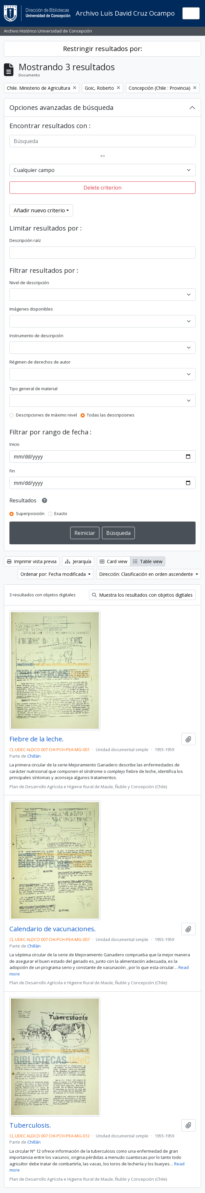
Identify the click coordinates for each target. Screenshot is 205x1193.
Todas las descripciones (111, 415)
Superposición (30, 513)
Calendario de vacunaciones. (52, 929)
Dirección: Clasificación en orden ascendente (146, 574)
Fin (12, 471)
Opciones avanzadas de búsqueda (61, 107)
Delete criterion (102, 187)
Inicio (14, 444)
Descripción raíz (25, 240)
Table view (147, 561)
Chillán (34, 756)
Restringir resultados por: (102, 48)
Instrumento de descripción (36, 335)
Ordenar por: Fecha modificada (53, 574)
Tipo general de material (33, 388)
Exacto (60, 513)
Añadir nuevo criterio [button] (39, 210)
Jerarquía (78, 561)
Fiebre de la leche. (36, 739)
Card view (113, 561)
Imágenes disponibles (31, 309)
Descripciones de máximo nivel (46, 415)
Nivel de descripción (29, 282)
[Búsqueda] (102, 141)
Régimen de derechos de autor (39, 362)
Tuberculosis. (30, 1125)
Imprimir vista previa (32, 561)
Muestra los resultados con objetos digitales (142, 595)
